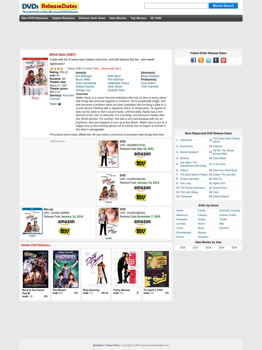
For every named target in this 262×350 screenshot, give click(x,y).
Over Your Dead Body (225, 170)
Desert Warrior (221, 196)
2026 (182, 247)
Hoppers (218, 146)
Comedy (181, 223)
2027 (195, 247)
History (202, 219)
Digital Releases (63, 18)
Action (179, 210)
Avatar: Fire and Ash (224, 174)
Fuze (215, 192)
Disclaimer (98, 345)
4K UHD (155, 18)
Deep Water (219, 158)
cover (108, 202)
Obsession (186, 140)
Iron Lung (185, 183)
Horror (201, 223)
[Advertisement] (57, 171)
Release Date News (92, 18)
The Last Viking (189, 192)
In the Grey (219, 164)
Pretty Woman (121, 290)
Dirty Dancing (91, 290)
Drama (180, 236)
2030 (234, 247)
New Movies (118, 18)
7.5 (30, 296)
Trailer (55, 103)
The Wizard (59, 290)
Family (201, 210)
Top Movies (138, 18)
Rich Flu (217, 179)
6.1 (61, 293)
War (221, 223)
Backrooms (186, 146)
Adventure (182, 215)
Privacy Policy (112, 345)
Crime (179, 228)
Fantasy (202, 215)
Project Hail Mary (189, 179)
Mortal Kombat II (189, 152)
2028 (208, 247)
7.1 (91, 293)
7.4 (152, 293)
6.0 (58, 75)
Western (224, 228)
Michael (184, 158)
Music (201, 228)
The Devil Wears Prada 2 (194, 174)
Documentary (183, 232)
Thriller (223, 219)
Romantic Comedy (229, 210)
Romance (203, 236)
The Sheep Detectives (192, 187)
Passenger (186, 196)
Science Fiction (227, 215)
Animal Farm (220, 187)
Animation (182, 219)
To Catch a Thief (153, 290)
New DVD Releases (34, 18)
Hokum (184, 170)
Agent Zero (219, 183)
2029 (221, 247)
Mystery (202, 232)
